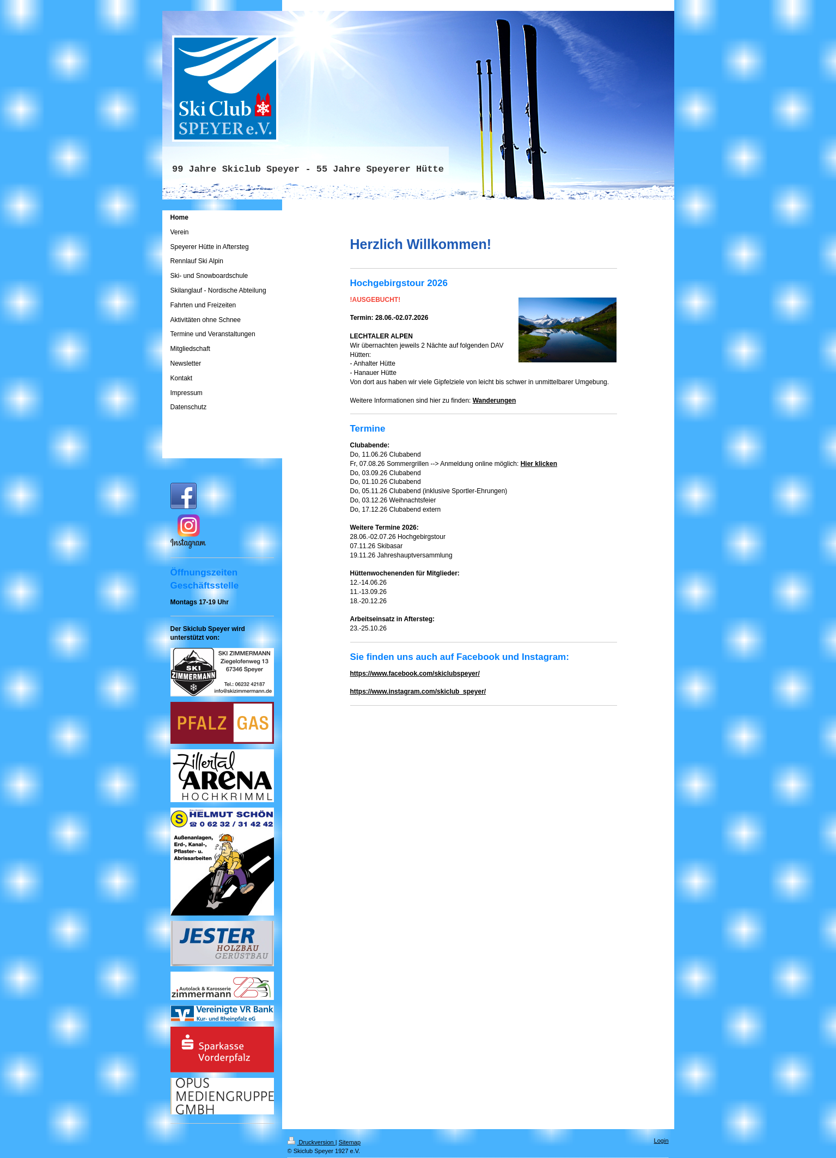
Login (661, 1140)
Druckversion (311, 1142)
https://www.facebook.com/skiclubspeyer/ (415, 673)
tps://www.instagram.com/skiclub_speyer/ (421, 691)
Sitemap (350, 1142)
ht (353, 691)
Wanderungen (494, 400)
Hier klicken (539, 464)
